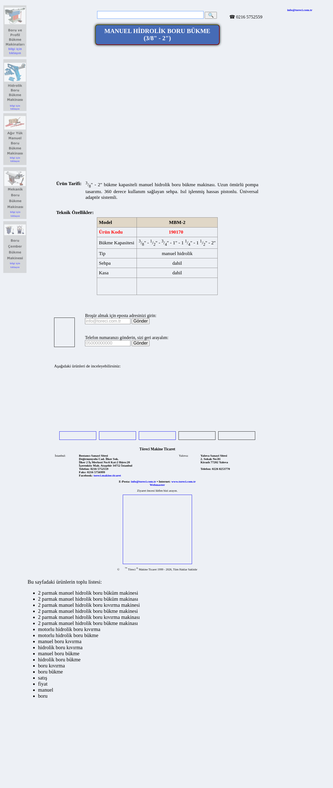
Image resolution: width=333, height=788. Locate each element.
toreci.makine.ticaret (107, 475)
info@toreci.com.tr (299, 10)
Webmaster (157, 484)
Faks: (82, 472)
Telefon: (84, 468)
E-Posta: (124, 481)
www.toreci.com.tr (183, 481)
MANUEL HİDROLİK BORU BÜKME (157, 35)
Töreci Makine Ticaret (157, 449)
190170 (176, 232)
